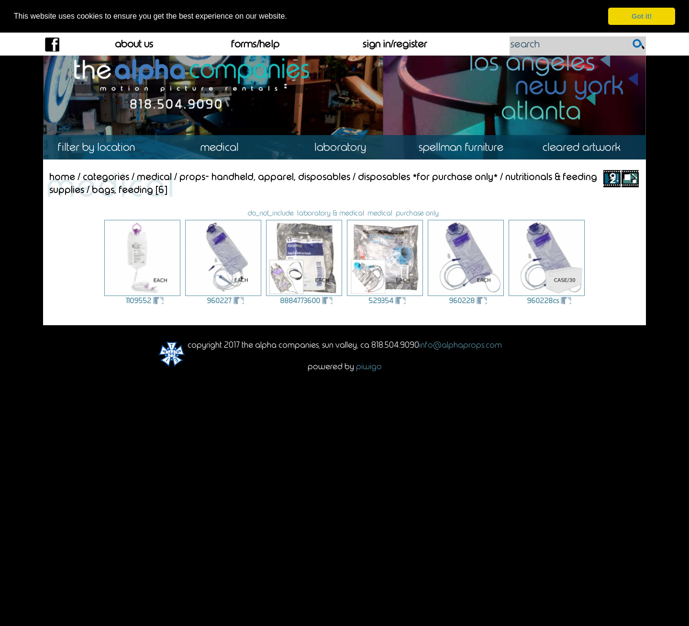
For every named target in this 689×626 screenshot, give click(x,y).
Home (62, 176)
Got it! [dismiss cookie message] (642, 16)
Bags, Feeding (122, 189)
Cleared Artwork (585, 147)
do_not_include (271, 212)
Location (103, 147)
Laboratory (344, 147)
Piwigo (369, 366)
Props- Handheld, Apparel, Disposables (264, 176)
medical (379, 212)
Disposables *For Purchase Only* (428, 176)
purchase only (417, 212)
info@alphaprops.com (460, 344)
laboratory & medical (330, 212)
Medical (224, 147)
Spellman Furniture (465, 147)
